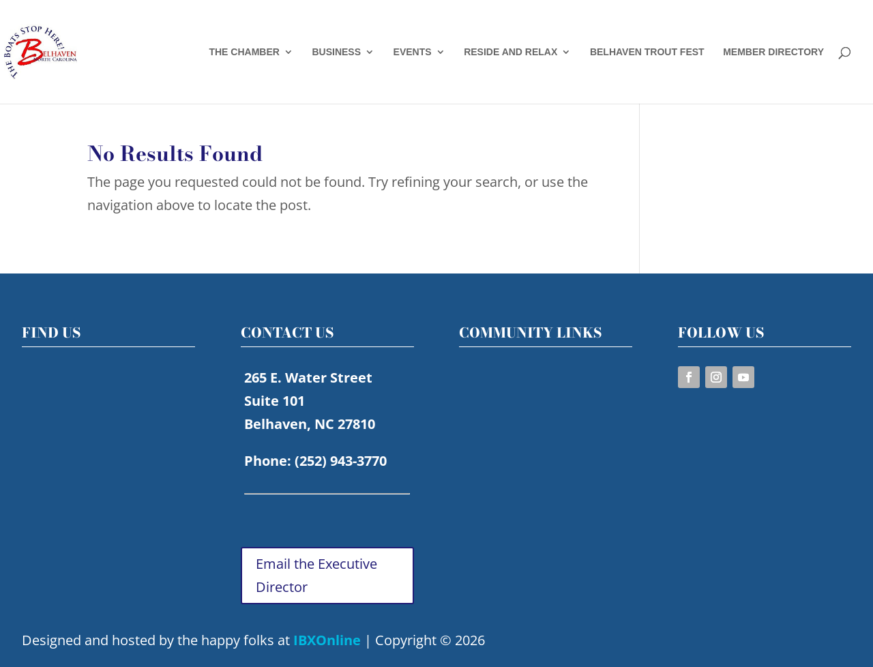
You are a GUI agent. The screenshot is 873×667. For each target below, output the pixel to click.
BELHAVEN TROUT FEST (647, 52)
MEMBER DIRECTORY (773, 52)
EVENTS (413, 52)
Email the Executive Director (316, 575)
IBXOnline (327, 640)
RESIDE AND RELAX (510, 52)
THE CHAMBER (244, 52)
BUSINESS (336, 52)
